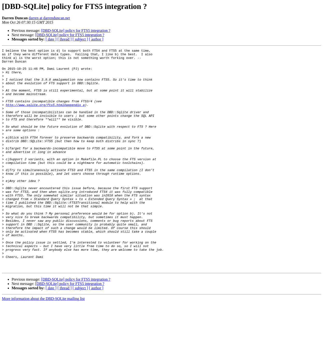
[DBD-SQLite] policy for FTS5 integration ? (75, 30)
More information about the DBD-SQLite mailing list (43, 343)
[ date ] (51, 39)
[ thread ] (64, 39)
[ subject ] (80, 39)
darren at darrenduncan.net (49, 18)
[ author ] (96, 39)
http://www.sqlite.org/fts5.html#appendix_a (45, 116)
